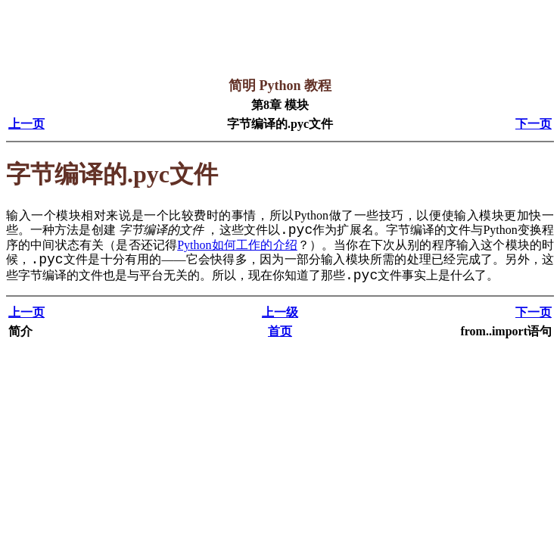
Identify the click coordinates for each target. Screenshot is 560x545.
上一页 (26, 123)
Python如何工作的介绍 (237, 244)
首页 (280, 331)
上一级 (280, 312)
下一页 (533, 123)
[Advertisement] (281, 40)
